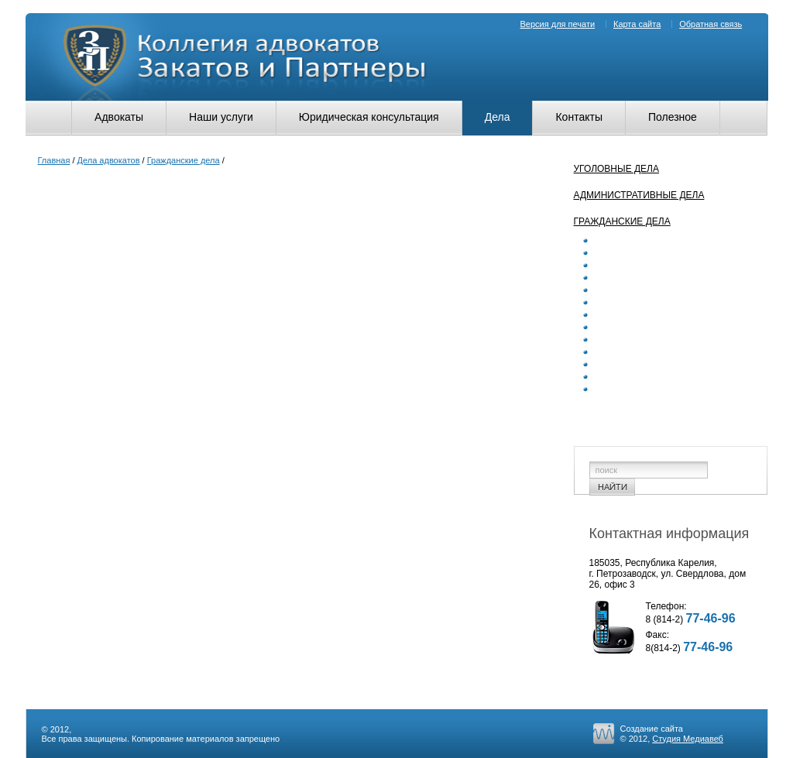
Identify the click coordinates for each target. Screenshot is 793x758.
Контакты (578, 117)
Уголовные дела (617, 168)
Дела (497, 117)
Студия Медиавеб (687, 738)
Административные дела (639, 195)
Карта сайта (637, 24)
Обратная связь (710, 24)
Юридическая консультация (369, 117)
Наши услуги (221, 117)
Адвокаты (118, 117)
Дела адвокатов (108, 160)
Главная (54, 160)
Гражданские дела (183, 160)
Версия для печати (558, 24)
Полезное (672, 117)
